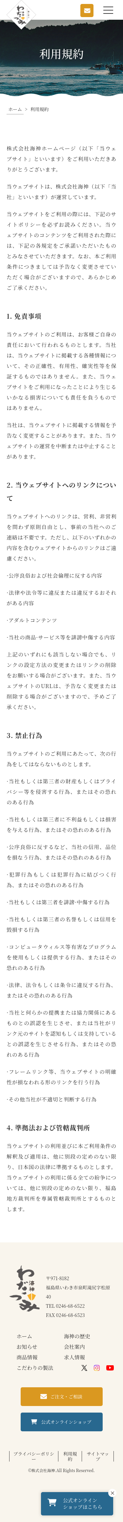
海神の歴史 (77, 1336)
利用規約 (70, 1456)
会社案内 (74, 1346)
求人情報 (74, 1357)
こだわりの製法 (34, 1368)
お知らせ (26, 1346)
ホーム (24, 1336)
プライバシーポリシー (33, 1456)
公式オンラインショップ (66, 1421)
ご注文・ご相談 (66, 1396)
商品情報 (26, 1357)
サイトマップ (98, 1456)
